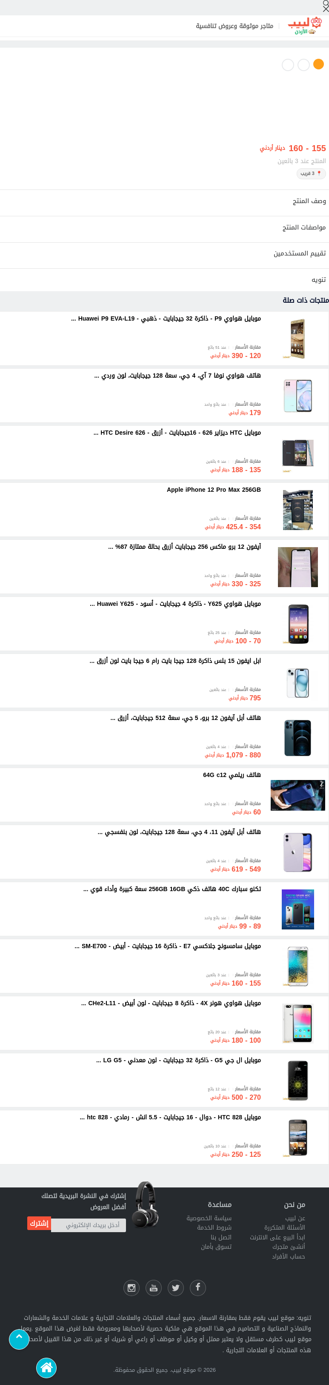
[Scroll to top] (19, 1339)
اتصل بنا (221, 1237)
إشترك (39, 1223)
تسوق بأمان (216, 1247)
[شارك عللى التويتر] (175, 1288)
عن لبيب (295, 1218)
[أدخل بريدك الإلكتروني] (88, 1225)
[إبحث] (326, 6)
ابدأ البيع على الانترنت (277, 1237)
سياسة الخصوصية (209, 1218)
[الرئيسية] (46, 1368)
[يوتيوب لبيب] (153, 1288)
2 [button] (304, 65)
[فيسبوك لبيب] (198, 1288)
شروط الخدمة (214, 1227)
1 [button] (318, 64)
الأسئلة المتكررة (284, 1227)
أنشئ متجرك (288, 1247)
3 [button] (288, 65)
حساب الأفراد (288, 1256)
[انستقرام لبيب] (131, 1288)
